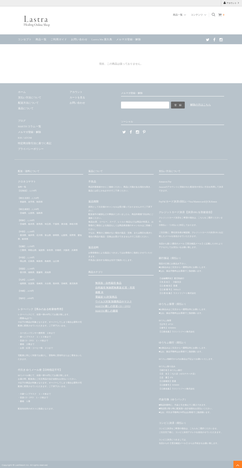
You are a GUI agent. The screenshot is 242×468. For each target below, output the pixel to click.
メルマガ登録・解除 (128, 39)
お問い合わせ (79, 39)
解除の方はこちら (200, 104)
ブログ (22, 120)
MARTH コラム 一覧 (29, 126)
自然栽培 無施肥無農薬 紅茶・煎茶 (115, 286)
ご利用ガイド (59, 39)
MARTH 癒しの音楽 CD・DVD (112, 304)
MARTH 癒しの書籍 (106, 309)
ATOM (28, 136)
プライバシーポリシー (31, 147)
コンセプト (25, 39)
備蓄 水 (99, 290)
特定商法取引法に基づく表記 (34, 142)
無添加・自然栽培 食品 (108, 281)
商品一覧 (41, 39)
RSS (20, 136)
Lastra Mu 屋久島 (101, 39)
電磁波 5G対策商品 (106, 295)
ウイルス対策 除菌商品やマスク (113, 300)
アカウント (231, 2)
